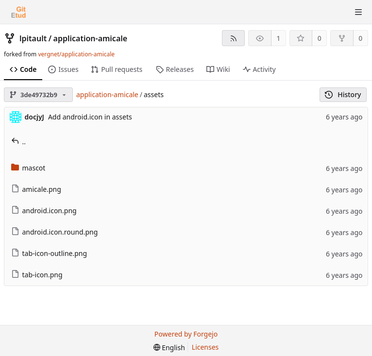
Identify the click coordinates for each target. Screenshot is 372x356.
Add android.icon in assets (90, 116)
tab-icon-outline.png (49, 253)
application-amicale (90, 38)
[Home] (18, 12)
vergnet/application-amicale (76, 54)
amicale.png (36, 189)
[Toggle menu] (358, 12)
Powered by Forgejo (186, 334)
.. (18, 141)
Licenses (205, 347)
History (343, 94)
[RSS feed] (233, 38)
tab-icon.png (37, 274)
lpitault (33, 38)
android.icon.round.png (54, 232)
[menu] (169, 347)
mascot (28, 167)
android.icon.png (44, 210)
